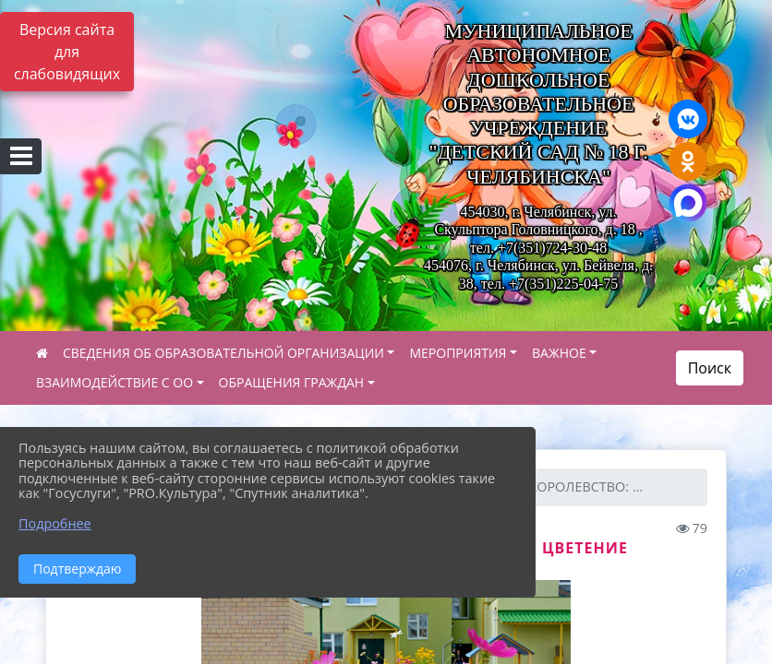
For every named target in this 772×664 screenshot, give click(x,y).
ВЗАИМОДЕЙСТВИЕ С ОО (114, 382)
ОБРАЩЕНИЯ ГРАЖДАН (292, 382)
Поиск (709, 368)
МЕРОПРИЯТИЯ (457, 353)
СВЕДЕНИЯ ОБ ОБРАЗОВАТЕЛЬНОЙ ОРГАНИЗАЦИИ (223, 353)
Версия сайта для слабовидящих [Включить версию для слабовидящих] (67, 51)
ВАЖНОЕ (559, 353)
